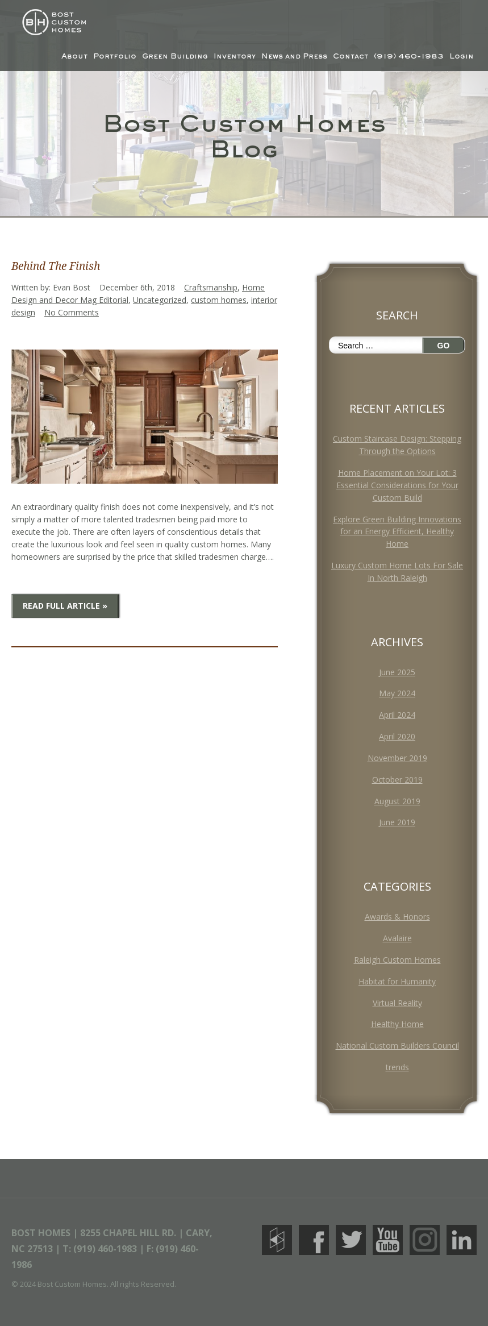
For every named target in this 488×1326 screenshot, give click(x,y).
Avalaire (397, 938)
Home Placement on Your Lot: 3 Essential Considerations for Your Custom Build (397, 485)
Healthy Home (397, 1024)
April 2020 (397, 736)
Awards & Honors (397, 916)
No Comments (71, 312)
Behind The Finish (55, 266)
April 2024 (397, 714)
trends (397, 1067)
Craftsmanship (210, 287)
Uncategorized (159, 299)
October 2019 (397, 779)
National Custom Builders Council (397, 1045)
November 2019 (397, 758)
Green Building (175, 56)
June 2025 (397, 672)
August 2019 (397, 801)
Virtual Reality (397, 1002)
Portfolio (114, 56)
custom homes (219, 299)
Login (461, 56)
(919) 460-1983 (409, 56)
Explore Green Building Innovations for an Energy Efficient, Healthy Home (397, 532)
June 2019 (397, 822)
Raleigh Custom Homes (397, 959)
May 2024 (397, 693)
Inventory (235, 56)
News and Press (294, 56)
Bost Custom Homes (52, 22)
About (74, 56)
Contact (350, 56)
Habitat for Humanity (397, 981)
